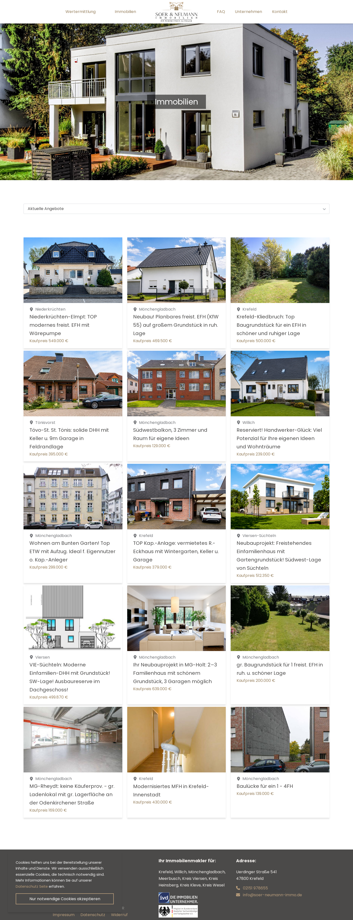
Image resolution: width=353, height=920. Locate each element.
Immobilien (125, 11)
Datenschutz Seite (32, 886)
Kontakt (280, 11)
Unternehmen (248, 11)
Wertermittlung (80, 11)
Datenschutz (92, 915)
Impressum (64, 915)
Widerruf (119, 915)
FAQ (221, 11)
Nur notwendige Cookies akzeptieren (64, 899)
